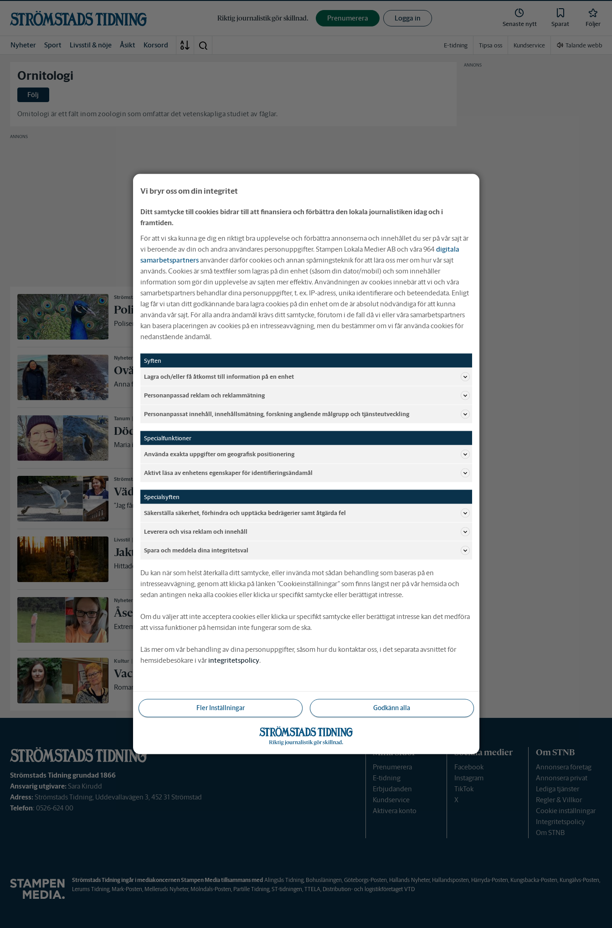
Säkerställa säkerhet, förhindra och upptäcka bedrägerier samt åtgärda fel (307, 513)
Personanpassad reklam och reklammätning (307, 395)
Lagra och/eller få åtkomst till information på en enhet (307, 377)
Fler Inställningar (220, 708)
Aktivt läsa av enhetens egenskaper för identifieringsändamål (307, 473)
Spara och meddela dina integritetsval (307, 550)
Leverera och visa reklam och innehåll (307, 531)
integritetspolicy (233, 660)
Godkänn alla (391, 708)
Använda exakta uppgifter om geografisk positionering (307, 454)
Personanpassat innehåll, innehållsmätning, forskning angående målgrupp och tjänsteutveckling (307, 414)
